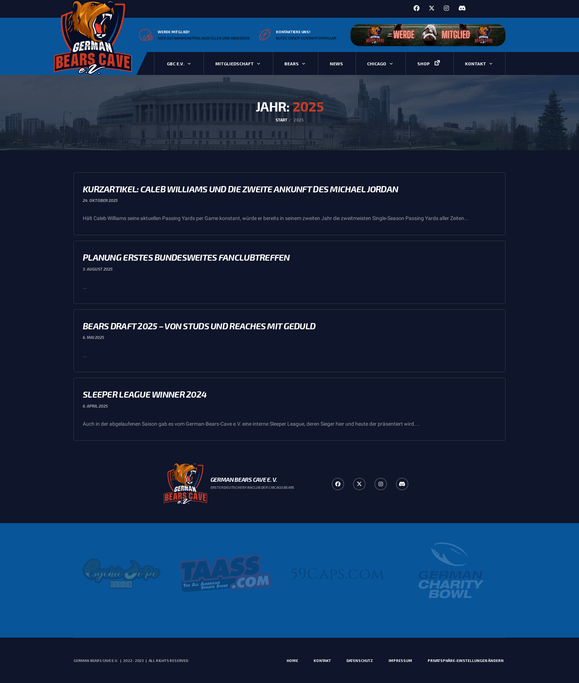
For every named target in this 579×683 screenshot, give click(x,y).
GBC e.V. (175, 63)
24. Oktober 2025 (100, 200)
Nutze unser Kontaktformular (306, 38)
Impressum (400, 660)
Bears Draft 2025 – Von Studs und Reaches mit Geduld (199, 325)
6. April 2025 (95, 406)
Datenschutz (359, 660)
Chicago (376, 63)
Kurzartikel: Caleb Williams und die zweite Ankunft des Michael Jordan (240, 188)
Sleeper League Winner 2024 (144, 394)
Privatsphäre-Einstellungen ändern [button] (466, 660)
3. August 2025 (98, 269)
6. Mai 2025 (93, 337)
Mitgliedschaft (234, 63)
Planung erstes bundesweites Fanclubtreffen (186, 257)
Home (292, 660)
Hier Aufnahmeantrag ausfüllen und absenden (204, 38)
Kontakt (475, 63)
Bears (291, 63)
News (336, 63)
